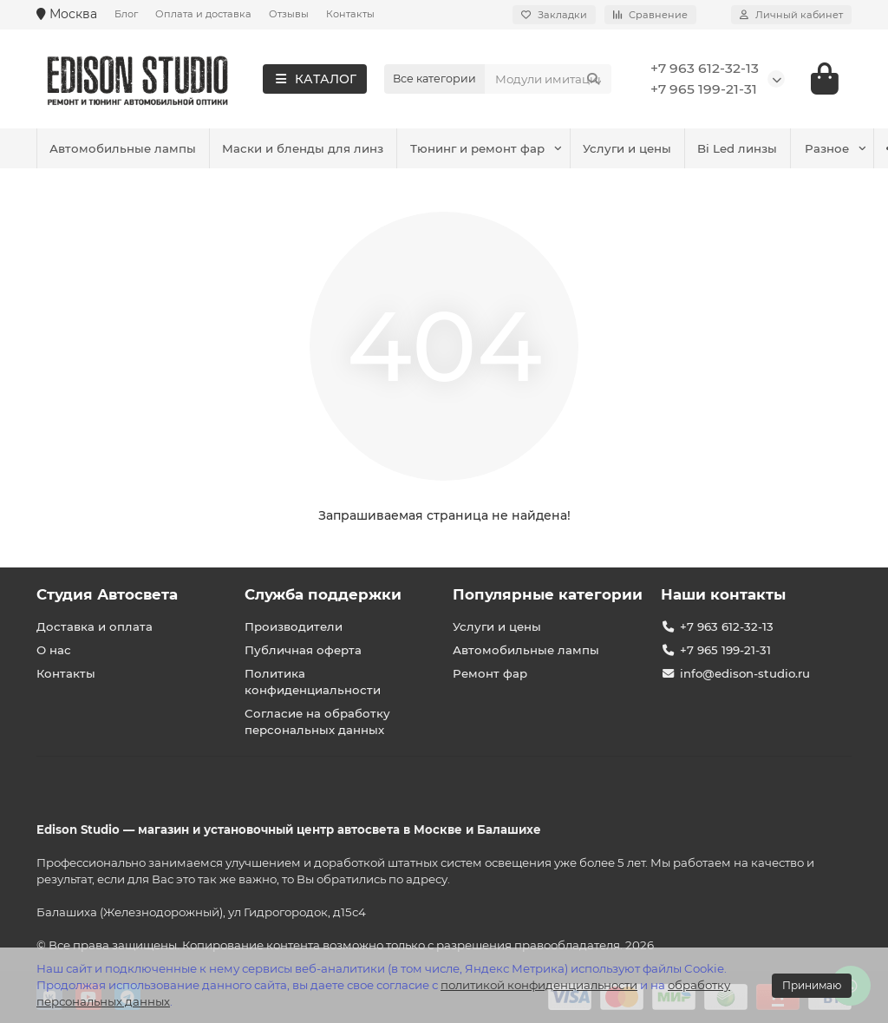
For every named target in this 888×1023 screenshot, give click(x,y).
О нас (53, 650)
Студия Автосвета (107, 594)
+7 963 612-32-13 (704, 68)
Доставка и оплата (94, 626)
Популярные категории (548, 594)
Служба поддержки (323, 594)
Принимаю (811, 985)
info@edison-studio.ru (745, 673)
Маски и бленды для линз (712, 148)
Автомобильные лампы (529, 148)
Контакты (350, 14)
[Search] (548, 79)
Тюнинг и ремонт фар (119, 148)
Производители (294, 626)
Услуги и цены (272, 148)
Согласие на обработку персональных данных (317, 721)
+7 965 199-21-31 (703, 89)
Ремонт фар (490, 673)
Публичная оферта (303, 650)
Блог (126, 14)
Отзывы (289, 14)
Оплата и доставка (203, 14)
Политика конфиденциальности (313, 681)
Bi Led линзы (387, 148)
